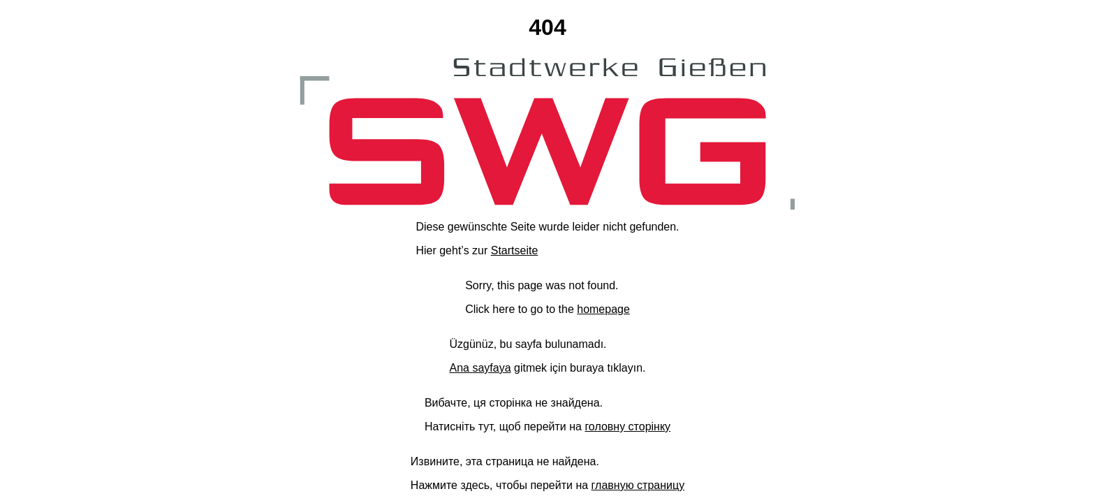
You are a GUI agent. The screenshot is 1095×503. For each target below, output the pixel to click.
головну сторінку (627, 426)
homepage (603, 309)
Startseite (514, 250)
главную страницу (638, 485)
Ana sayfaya (479, 368)
